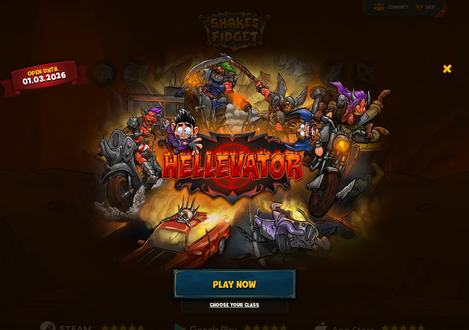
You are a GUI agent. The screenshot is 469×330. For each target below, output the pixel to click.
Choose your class (234, 305)
